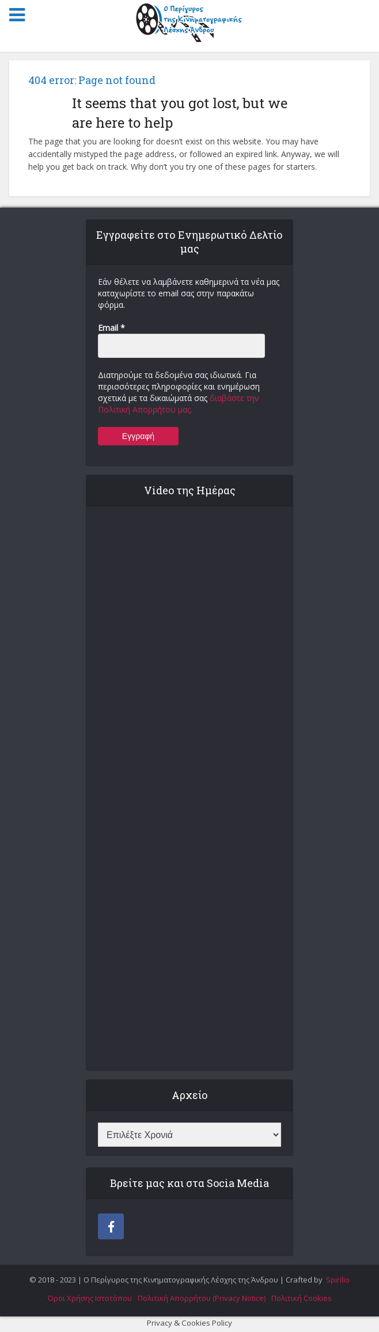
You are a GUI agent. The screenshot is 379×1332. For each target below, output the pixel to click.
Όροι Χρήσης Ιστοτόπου (90, 1298)
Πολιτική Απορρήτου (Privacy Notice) (202, 1298)
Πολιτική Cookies (301, 1298)
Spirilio (337, 1279)
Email (111, 327)
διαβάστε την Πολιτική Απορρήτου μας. (178, 403)
